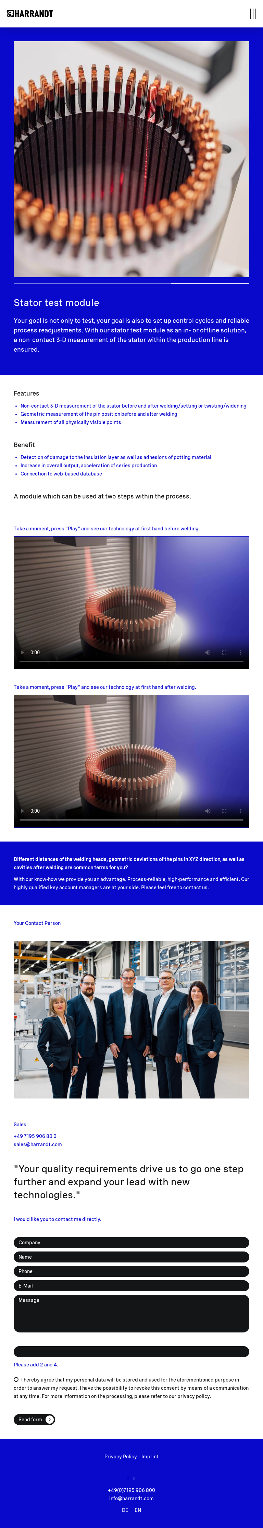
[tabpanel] (131, 159)
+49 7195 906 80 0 (35, 1136)
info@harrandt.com (131, 1498)
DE (125, 1510)
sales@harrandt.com (38, 1144)
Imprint (150, 1456)
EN (138, 1510)
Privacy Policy (120, 1456)
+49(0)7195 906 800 (131, 1490)
